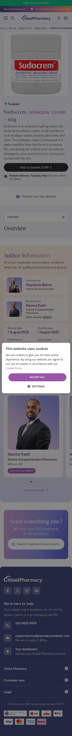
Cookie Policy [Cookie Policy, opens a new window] (14, 368)
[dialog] (36, 368)
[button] (36, 386)
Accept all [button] (37, 377)
